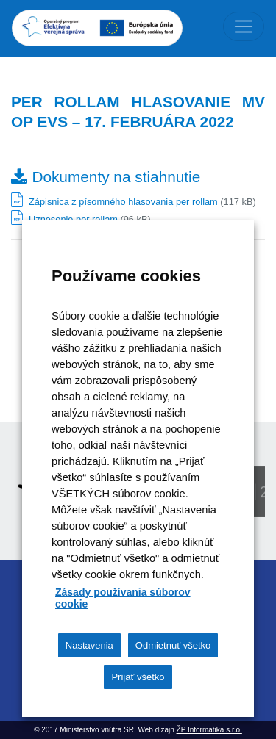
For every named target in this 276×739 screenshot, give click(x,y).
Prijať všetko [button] (137, 676)
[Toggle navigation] (243, 26)
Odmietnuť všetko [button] (172, 645)
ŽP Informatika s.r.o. (209, 730)
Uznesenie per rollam (73, 219)
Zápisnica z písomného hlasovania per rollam (123, 201)
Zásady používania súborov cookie (123, 598)
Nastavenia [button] (89, 645)
